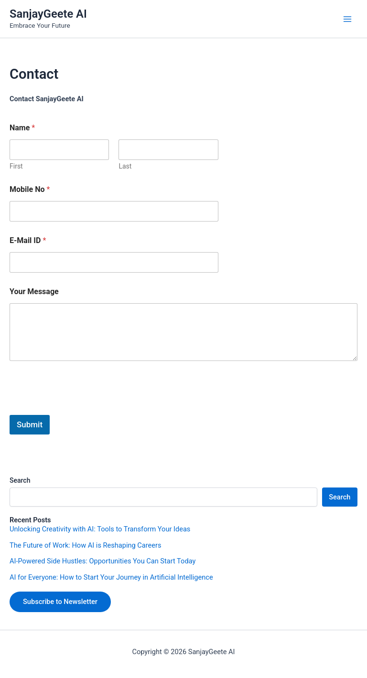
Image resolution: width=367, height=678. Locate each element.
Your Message (34, 291)
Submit (30, 424)
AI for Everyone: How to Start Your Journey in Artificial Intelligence (111, 577)
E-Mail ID (28, 240)
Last (125, 166)
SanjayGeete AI (48, 14)
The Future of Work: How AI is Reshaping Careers (85, 545)
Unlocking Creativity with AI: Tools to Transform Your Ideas (100, 529)
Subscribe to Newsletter (60, 601)
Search (20, 480)
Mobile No (30, 189)
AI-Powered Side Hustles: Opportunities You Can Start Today (102, 561)
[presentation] (82, 409)
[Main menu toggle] (347, 19)
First (16, 166)
